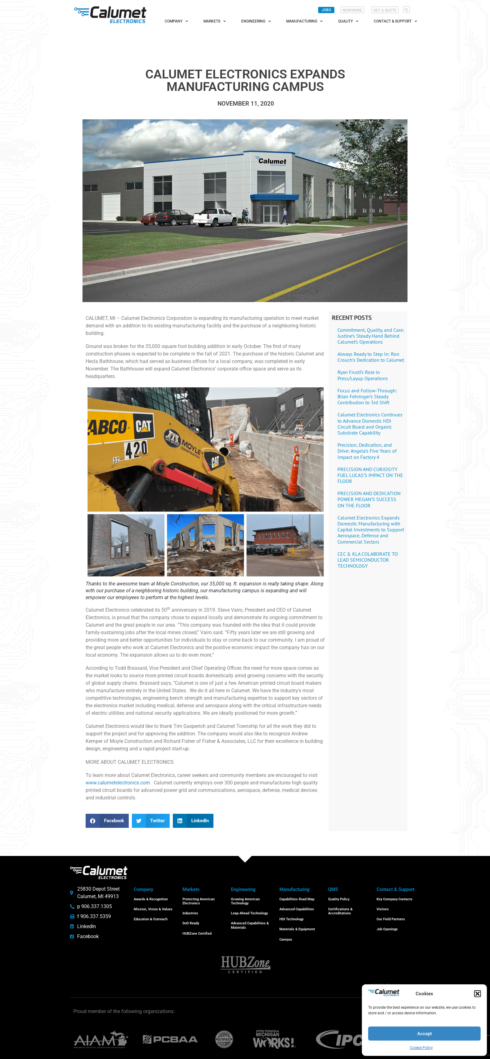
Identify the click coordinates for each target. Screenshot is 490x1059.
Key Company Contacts (394, 899)
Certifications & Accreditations (340, 909)
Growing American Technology (245, 901)
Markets (214, 21)
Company (176, 21)
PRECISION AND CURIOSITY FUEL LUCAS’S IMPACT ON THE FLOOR (370, 475)
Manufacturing (304, 21)
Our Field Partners (391, 916)
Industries (190, 911)
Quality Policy (338, 899)
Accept (424, 1034)
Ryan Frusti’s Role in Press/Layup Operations (363, 375)
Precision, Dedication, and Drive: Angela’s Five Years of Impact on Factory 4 (367, 451)
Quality (348, 21)
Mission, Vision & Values (153, 907)
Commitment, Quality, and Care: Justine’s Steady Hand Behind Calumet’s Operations (371, 336)
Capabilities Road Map (296, 899)
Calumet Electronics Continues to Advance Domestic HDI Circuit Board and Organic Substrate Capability (370, 423)
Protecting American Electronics (198, 901)
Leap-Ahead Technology (249, 911)
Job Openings (387, 925)
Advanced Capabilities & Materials (250, 922)
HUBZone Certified (197, 929)
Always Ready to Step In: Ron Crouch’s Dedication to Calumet (371, 357)
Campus (285, 934)
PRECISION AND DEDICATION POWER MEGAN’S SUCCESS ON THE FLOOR (369, 499)
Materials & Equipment (297, 925)
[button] (477, 994)
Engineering (256, 21)
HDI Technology (291, 916)
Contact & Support (395, 21)
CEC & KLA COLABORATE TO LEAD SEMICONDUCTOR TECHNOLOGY (368, 560)
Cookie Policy (421, 1048)
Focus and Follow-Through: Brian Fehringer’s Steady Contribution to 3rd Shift (367, 396)
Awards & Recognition (151, 899)
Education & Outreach (151, 916)
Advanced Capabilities (296, 907)
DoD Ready (190, 920)
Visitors (383, 907)
